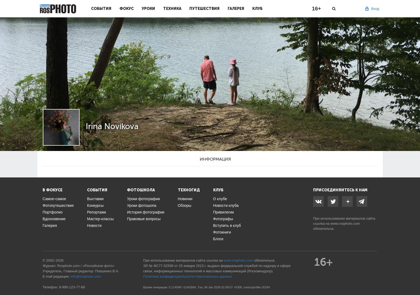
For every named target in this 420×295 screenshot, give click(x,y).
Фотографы (223, 219)
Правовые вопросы (143, 219)
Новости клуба (226, 205)
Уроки (148, 8)
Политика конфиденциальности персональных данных (187, 276)
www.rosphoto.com (345, 224)
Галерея (236, 8)
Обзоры (185, 205)
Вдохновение (54, 219)
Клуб (257, 8)
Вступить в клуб (227, 225)
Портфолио (53, 212)
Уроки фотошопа (141, 205)
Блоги (218, 239)
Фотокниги (222, 232)
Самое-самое (54, 199)
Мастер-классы (100, 219)
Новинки (185, 199)
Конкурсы (95, 205)
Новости (94, 225)
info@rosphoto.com (85, 276)
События (101, 8)
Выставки (95, 199)
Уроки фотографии (143, 199)
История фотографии (145, 212)
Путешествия (204, 8)
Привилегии (223, 212)
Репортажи (96, 212)
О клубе (220, 199)
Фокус (126, 8)
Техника (172, 8)
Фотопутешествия (58, 205)
